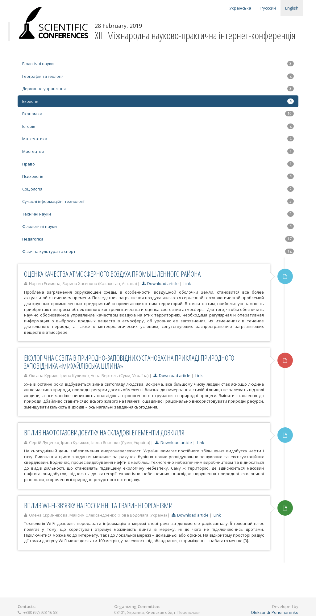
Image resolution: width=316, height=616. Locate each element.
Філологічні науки (158, 226)
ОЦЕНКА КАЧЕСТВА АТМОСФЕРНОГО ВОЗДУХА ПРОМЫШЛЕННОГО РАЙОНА (112, 274)
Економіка (158, 113)
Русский (268, 8)
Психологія (158, 176)
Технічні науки (158, 214)
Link (187, 283)
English (291, 8)
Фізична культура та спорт (158, 251)
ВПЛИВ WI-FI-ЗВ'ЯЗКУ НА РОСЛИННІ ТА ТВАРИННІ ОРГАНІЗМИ (98, 505)
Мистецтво (158, 151)
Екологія (158, 101)
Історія (158, 126)
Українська (240, 8)
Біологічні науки (158, 63)
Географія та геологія (158, 76)
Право (158, 164)
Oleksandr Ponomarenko (274, 612)
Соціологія (158, 189)
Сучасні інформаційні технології (158, 201)
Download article (160, 283)
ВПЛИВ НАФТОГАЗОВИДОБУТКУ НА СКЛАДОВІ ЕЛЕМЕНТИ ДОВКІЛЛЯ (104, 433)
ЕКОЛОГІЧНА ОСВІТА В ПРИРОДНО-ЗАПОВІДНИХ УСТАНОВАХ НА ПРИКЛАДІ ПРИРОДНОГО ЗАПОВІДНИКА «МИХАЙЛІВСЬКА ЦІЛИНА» (129, 362)
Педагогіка (158, 239)
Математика (158, 138)
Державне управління (158, 88)
